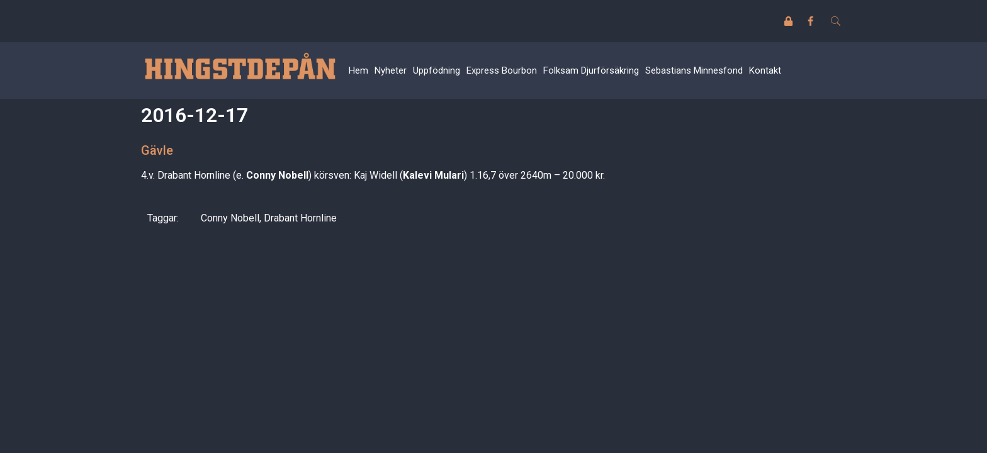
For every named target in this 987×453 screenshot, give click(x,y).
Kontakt (765, 70)
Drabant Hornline (300, 218)
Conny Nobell (230, 218)
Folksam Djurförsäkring (591, 70)
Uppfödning (436, 70)
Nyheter (391, 70)
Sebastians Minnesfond (694, 70)
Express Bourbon (501, 70)
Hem (358, 70)
